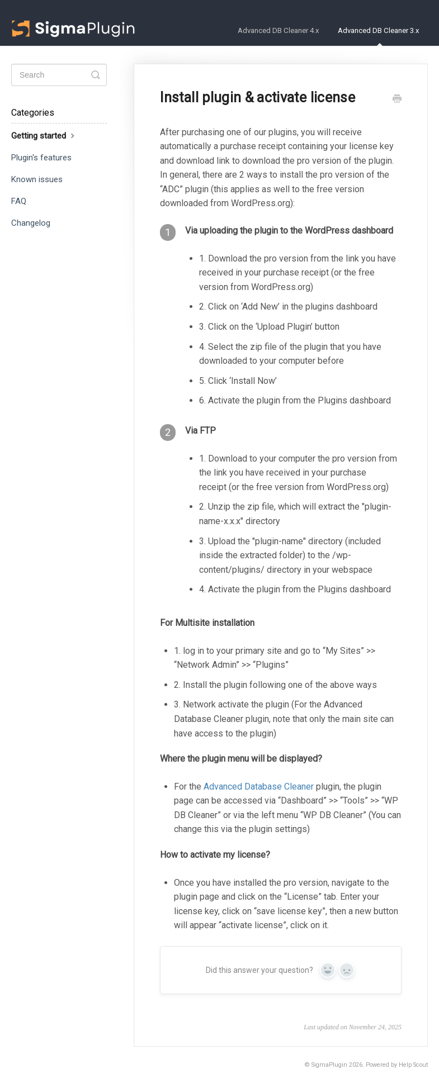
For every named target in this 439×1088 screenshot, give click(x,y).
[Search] (59, 75)
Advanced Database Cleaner (259, 786)
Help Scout (413, 1064)
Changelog (30, 223)
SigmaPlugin (329, 1064)
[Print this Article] (397, 100)
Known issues (37, 179)
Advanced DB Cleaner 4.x (278, 30)
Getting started (44, 135)
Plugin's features (41, 158)
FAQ (18, 201)
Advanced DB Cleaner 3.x (378, 36)
